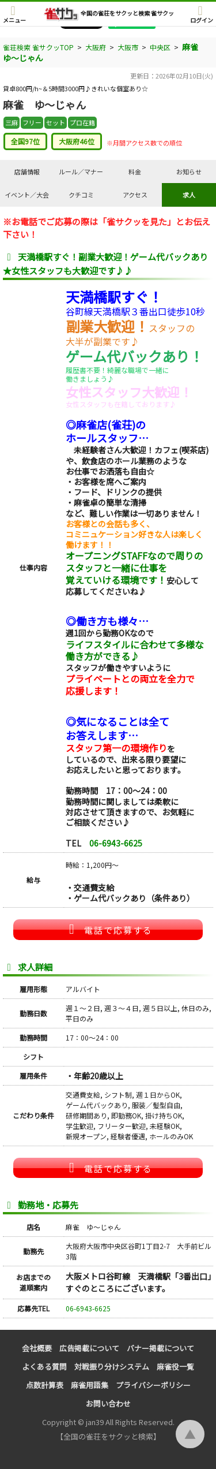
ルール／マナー (81, 171)
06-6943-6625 (115, 843)
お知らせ (189, 171)
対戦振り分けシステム (111, 1366)
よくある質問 (44, 1366)
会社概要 (37, 1348)
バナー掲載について (160, 1348)
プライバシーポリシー (153, 1384)
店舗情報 (27, 171)
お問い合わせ (108, 1403)
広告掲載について (89, 1348)
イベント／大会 (27, 194)
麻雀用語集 (89, 1384)
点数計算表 (44, 1384)
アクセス (135, 194)
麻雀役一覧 (175, 1366)
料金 (134, 171)
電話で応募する (108, 929)
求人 (189, 194)
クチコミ (81, 194)
